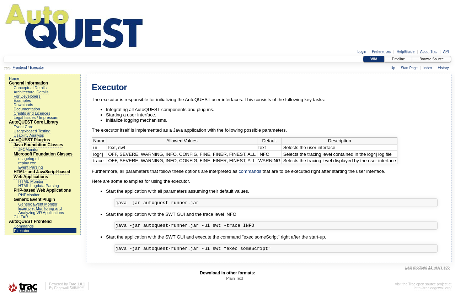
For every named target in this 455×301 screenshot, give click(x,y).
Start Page (409, 68)
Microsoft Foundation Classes (43, 154)
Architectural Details (31, 92)
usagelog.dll (28, 159)
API (446, 52)
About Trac (428, 52)
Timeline (398, 59)
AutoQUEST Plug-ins (29, 139)
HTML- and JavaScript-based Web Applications (42, 174)
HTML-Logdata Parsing (38, 186)
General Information (28, 83)
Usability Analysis (29, 135)
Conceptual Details (30, 88)
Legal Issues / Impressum (36, 117)
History (443, 68)
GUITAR (21, 217)
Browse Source (431, 59)
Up (393, 68)
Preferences (381, 52)
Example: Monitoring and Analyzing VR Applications (41, 210)
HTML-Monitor (31, 181)
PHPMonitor (29, 195)
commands (250, 171)
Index (427, 68)
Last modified (416, 271)
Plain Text (234, 281)
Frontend (19, 68)
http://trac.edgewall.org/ (432, 291)
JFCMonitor (28, 149)
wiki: (7, 68)
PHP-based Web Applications (42, 190)
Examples (22, 100)
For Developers (27, 96)
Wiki (373, 59)
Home (14, 78)
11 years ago (439, 271)
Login (362, 52)
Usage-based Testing (32, 131)
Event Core (23, 127)
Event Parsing (30, 167)
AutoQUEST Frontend (30, 221)
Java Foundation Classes (38, 144)
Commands (23, 226)
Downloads (23, 105)
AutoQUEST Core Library (33, 122)
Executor (37, 68)
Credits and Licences (32, 113)
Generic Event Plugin (34, 199)
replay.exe (27, 163)
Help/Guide (405, 52)
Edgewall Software (69, 291)
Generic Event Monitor (38, 204)
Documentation (27, 109)
